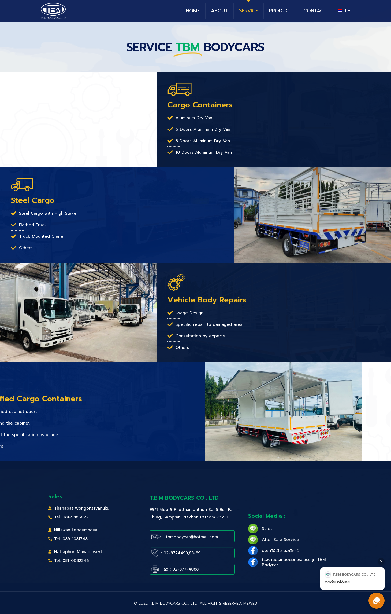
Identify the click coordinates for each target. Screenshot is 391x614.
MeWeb (250, 603)
